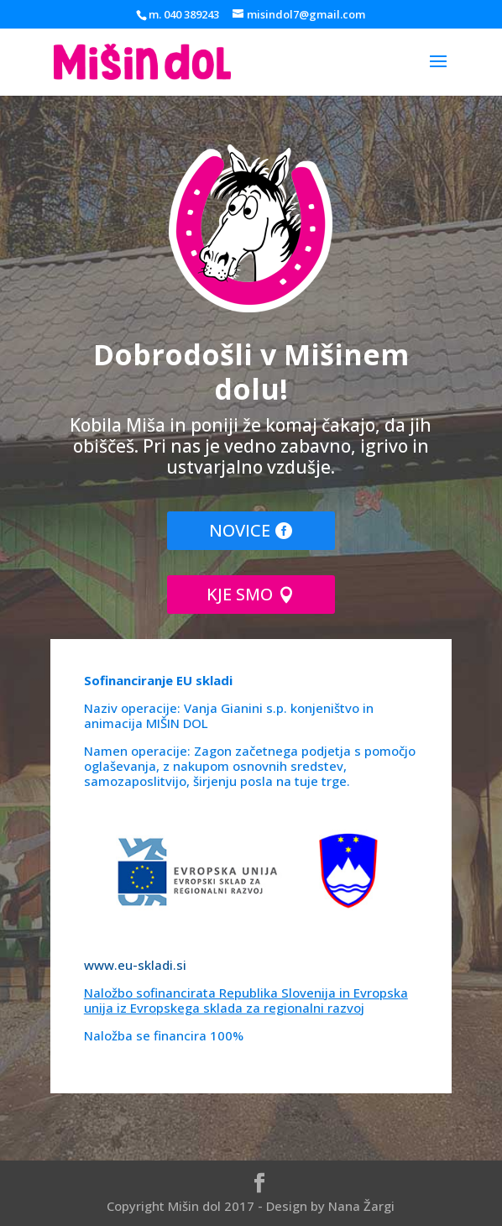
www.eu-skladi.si (135, 964)
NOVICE (239, 530)
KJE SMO (240, 594)
